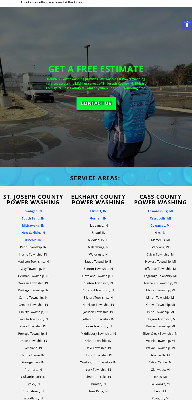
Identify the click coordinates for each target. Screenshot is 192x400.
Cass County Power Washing (160, 199)
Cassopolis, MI (160, 218)
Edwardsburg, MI (160, 211)
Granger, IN (33, 211)
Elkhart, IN (98, 211)
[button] (187, 24)
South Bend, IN (33, 218)
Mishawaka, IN (33, 225)
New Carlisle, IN (33, 233)
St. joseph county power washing (33, 199)
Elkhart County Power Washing (98, 199)
